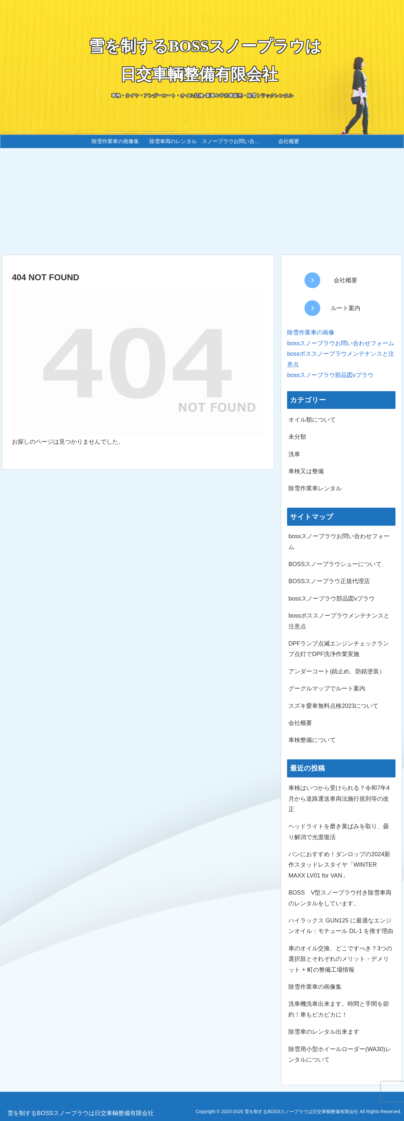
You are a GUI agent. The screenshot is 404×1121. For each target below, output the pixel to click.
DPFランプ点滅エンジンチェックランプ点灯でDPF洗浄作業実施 (338, 648)
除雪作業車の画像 (310, 332)
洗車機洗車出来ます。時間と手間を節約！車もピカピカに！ (338, 1009)
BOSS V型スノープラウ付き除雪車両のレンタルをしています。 (340, 897)
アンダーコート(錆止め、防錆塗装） (336, 671)
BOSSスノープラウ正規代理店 (329, 581)
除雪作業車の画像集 (315, 987)
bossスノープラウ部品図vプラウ (331, 598)
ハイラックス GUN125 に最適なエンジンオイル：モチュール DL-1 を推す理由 (340, 925)
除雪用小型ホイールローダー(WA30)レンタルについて (339, 1054)
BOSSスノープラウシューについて (335, 564)
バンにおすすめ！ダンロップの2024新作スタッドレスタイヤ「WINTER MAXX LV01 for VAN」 (339, 865)
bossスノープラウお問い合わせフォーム (340, 343)
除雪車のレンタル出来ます (323, 1031)
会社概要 (300, 723)
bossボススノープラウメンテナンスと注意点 (339, 620)
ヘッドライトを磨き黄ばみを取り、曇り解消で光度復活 (338, 831)
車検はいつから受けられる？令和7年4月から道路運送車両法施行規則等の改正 (339, 799)
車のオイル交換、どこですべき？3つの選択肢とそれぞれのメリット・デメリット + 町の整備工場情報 (340, 959)
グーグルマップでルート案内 (326, 688)
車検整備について (312, 740)
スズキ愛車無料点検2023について (333, 706)
